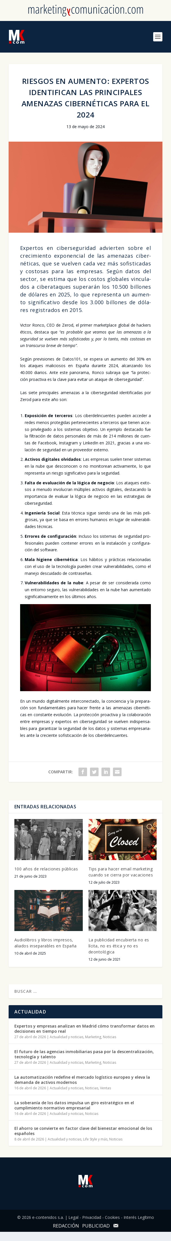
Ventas (105, 1088)
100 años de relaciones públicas (46, 869)
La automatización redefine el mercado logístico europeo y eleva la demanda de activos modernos (82, 1079)
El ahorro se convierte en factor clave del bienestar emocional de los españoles (83, 1131)
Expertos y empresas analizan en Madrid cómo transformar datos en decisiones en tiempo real (84, 1028)
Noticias (109, 1036)
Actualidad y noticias (66, 1036)
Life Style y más (95, 1139)
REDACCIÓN (66, 1226)
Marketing (93, 1036)
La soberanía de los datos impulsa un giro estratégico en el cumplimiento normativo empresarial (74, 1105)
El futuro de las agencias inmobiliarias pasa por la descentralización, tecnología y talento (84, 1054)
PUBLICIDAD (96, 1226)
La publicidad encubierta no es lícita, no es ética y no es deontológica (119, 946)
